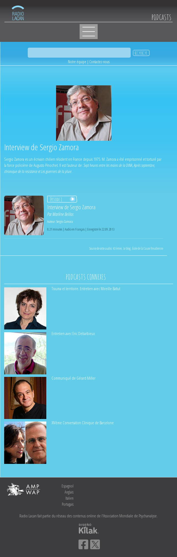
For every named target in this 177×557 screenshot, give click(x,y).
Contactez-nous (99, 61)
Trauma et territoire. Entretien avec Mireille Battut (86, 288)
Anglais (69, 492)
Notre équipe (77, 61)
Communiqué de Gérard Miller (73, 378)
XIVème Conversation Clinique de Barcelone (83, 422)
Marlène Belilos (63, 214)
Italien (69, 498)
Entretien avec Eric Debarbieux (73, 333)
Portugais (68, 504)
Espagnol (68, 486)
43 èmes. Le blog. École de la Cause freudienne (138, 248)
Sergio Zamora (64, 221)
